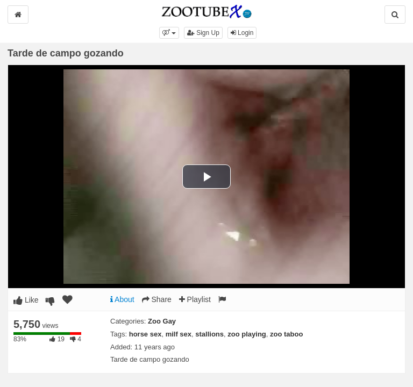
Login (242, 33)
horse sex (145, 334)
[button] (169, 33)
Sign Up (203, 33)
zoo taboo (286, 334)
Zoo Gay (162, 321)
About (122, 299)
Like (26, 300)
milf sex (178, 334)
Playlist (195, 299)
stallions (209, 334)
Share (157, 299)
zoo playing (246, 334)
